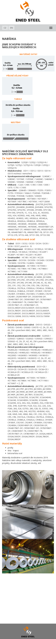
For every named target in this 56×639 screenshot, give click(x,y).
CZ (5, 27)
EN (11, 27)
